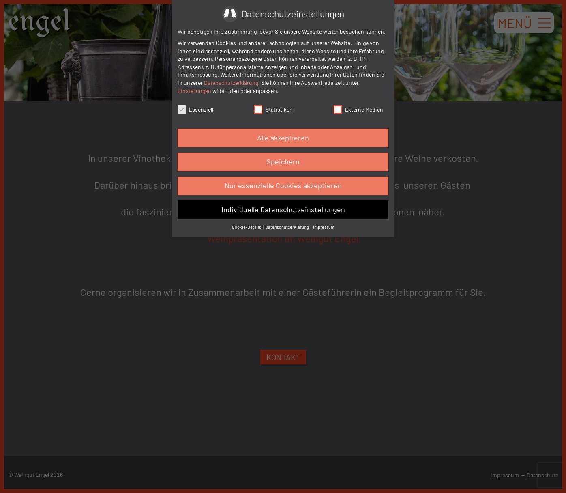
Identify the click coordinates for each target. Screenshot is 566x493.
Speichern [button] (283, 161)
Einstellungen (194, 90)
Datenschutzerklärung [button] (287, 227)
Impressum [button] (323, 227)
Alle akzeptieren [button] (283, 137)
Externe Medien (358, 109)
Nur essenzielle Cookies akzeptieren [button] (283, 185)
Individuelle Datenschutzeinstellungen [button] (283, 209)
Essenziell (195, 109)
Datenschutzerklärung (231, 82)
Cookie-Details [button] (247, 227)
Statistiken (273, 109)
